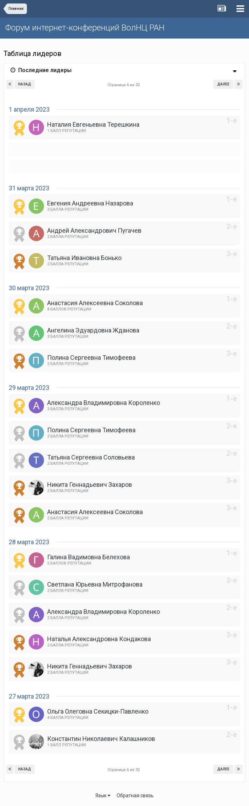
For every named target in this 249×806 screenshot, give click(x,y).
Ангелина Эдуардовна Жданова (93, 330)
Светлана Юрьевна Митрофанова (94, 584)
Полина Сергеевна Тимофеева (91, 357)
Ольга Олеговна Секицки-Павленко (97, 711)
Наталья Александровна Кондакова (99, 639)
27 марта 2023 (29, 696)
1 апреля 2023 (29, 109)
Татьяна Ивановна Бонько (84, 257)
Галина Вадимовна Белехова (88, 557)
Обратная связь (135, 795)
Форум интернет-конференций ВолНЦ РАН (84, 28)
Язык (102, 795)
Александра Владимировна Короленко (103, 402)
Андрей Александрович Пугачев (94, 230)
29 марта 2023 (29, 387)
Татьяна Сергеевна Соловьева (91, 457)
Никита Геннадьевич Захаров (89, 484)
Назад (24, 84)
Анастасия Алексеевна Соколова (95, 303)
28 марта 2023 (29, 542)
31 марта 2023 (29, 188)
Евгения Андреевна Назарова (90, 203)
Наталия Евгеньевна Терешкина (93, 124)
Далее (223, 84)
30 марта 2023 (29, 288)
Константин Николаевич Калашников (101, 738)
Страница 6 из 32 (125, 85)
